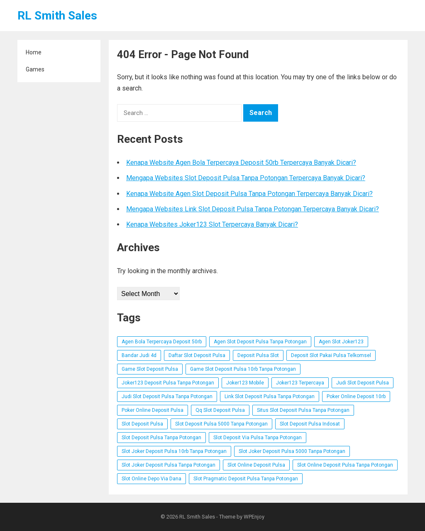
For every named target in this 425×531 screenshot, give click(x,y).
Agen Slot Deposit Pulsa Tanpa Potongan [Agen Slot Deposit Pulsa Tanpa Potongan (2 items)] (260, 342)
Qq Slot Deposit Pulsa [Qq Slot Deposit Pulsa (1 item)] (220, 410)
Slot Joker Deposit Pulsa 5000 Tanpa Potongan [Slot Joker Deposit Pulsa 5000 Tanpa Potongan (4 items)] (292, 451)
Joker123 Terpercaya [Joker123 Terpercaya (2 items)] (300, 383)
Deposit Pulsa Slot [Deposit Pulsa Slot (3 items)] (258, 355)
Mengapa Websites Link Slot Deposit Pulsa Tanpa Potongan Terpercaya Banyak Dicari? (252, 209)
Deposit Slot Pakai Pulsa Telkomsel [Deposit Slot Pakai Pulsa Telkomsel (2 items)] (331, 355)
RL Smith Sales (57, 15)
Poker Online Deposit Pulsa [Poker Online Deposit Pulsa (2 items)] (152, 410)
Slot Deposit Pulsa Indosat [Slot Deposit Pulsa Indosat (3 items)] (310, 424)
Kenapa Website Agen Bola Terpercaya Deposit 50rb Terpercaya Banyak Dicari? (241, 162)
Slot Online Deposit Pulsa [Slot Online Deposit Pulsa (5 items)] (256, 465)
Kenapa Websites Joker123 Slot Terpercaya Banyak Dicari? (212, 224)
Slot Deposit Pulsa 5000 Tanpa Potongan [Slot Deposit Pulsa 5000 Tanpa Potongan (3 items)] (221, 424)
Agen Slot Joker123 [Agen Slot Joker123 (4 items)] (341, 342)
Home (34, 52)
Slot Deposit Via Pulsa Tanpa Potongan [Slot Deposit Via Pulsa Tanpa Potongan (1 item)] (257, 437)
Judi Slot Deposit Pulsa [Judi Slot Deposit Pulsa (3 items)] (362, 383)
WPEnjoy (254, 517)
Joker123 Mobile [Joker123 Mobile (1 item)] (245, 383)
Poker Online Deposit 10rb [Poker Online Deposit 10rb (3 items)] (356, 396)
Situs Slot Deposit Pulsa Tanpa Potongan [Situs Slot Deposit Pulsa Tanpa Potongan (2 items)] (303, 410)
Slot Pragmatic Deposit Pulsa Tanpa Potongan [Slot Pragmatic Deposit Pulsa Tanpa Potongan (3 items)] (245, 479)
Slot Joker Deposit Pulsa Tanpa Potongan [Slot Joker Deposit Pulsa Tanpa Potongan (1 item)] (168, 465)
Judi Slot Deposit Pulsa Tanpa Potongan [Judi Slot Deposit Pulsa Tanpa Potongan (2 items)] (167, 396)
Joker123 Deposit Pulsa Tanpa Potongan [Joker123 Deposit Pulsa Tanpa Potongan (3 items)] (168, 383)
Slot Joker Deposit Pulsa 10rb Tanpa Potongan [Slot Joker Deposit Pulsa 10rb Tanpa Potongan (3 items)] (174, 451)
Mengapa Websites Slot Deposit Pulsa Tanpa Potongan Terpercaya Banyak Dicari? (245, 178)
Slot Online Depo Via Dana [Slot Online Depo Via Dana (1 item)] (151, 479)
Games (35, 69)
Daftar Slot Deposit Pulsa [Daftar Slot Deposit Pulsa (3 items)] (197, 355)
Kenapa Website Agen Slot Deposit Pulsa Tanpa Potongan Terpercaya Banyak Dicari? (249, 194)
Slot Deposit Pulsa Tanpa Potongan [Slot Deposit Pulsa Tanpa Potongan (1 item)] (161, 437)
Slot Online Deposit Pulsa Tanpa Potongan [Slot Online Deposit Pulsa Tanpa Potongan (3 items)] (345, 465)
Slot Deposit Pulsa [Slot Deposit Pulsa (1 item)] (142, 424)
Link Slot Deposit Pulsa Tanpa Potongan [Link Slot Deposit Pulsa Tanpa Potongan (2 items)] (270, 396)
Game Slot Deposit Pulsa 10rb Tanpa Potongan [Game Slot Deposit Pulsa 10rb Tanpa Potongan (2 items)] (243, 369)
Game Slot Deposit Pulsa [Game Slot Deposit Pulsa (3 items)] (150, 369)
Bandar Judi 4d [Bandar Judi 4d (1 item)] (139, 355)
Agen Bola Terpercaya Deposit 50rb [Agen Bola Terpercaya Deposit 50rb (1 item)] (162, 342)
